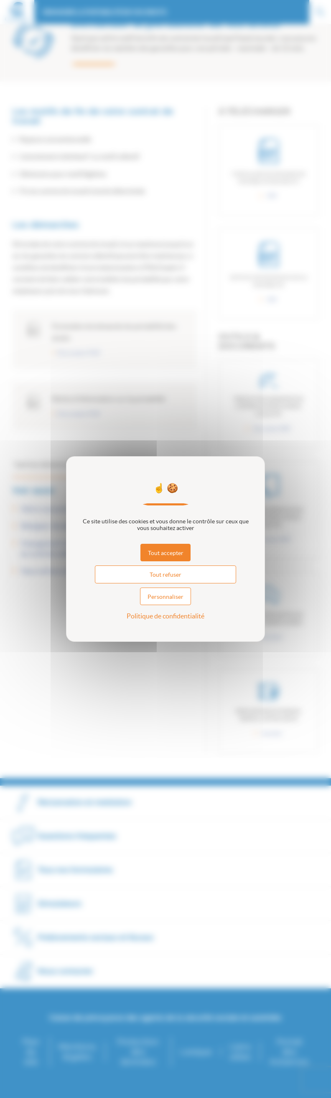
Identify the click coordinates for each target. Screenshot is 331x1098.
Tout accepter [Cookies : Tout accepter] (165, 553)
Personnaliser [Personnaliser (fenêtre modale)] (165, 596)
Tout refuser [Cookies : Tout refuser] (165, 574)
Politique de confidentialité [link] (165, 616)
